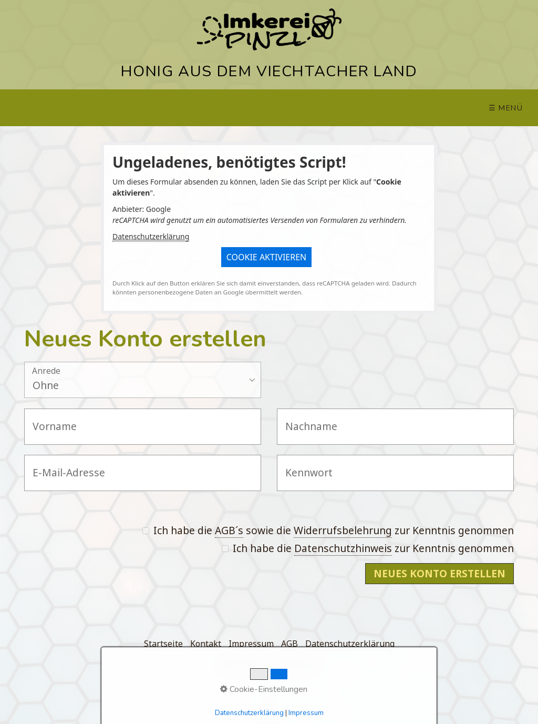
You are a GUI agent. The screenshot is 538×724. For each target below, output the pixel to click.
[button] (266, 257)
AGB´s (229, 530)
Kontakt (205, 643)
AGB (289, 643)
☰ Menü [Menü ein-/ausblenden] (506, 108)
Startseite (163, 643)
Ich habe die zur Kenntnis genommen (368, 548)
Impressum (251, 643)
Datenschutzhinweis (343, 548)
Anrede (46, 371)
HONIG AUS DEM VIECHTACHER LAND (269, 71)
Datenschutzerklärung (150, 236)
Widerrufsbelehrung (343, 530)
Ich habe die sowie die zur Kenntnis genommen (328, 530)
